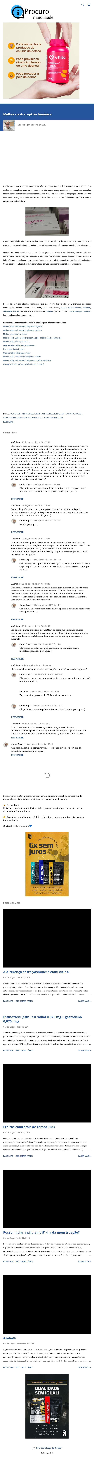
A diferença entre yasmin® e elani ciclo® (36, 972)
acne (45, 308)
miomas (87, 311)
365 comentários (24, 1367)
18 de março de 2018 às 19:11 (39, 744)
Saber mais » (84, 1001)
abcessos (16, 413)
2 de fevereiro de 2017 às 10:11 (48, 705)
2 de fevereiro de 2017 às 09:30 (44, 691)
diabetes (86, 308)
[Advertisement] (47, 158)
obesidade (7, 311)
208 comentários (24, 1156)
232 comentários (24, 1261)
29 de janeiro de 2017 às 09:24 (36, 505)
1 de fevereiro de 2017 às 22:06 (36, 665)
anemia (50, 311)
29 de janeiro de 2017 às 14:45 (36, 626)
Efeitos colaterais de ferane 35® (29, 1127)
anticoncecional (51, 413)
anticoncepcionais (72, 413)
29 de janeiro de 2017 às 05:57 (36, 442)
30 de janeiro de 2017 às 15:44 (47, 644)
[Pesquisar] (82, 4)
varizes (16, 311)
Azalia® (9, 1338)
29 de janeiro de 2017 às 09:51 (36, 538)
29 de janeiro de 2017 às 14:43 (36, 584)
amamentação (76, 311)
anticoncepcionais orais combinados (23, 417)
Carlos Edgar (25, 484)
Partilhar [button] (8, 422)
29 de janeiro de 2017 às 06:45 (47, 484)
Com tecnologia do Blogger (47, 1448)
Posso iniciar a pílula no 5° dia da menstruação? (41, 1232)
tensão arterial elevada (71, 308)
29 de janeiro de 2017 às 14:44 (47, 605)
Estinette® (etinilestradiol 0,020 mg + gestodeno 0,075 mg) (42, 1019)
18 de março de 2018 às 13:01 (35, 723)
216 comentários (24, 1001)
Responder (17, 499)
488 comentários (24, 1050)
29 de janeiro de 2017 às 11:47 (47, 520)
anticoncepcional (53, 417)
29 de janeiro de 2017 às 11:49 (47, 559)
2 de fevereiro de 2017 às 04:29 (48, 674)
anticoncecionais (31, 413)
